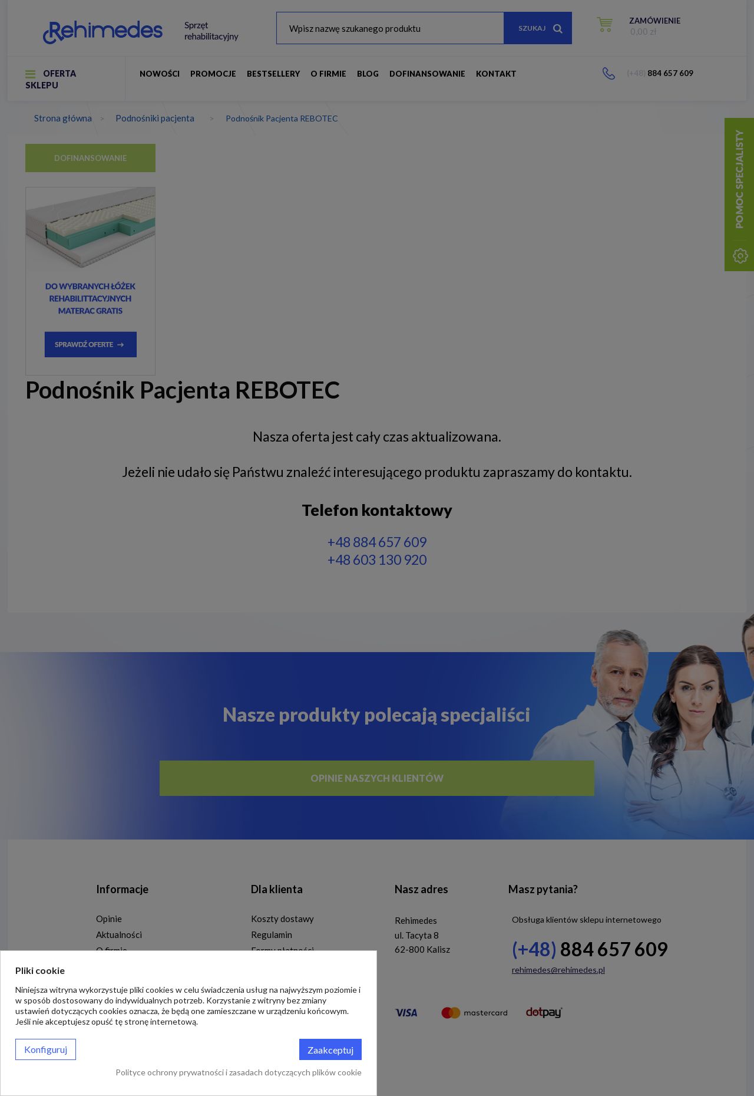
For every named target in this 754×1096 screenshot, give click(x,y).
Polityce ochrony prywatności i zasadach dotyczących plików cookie (238, 1072)
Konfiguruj (45, 1049)
